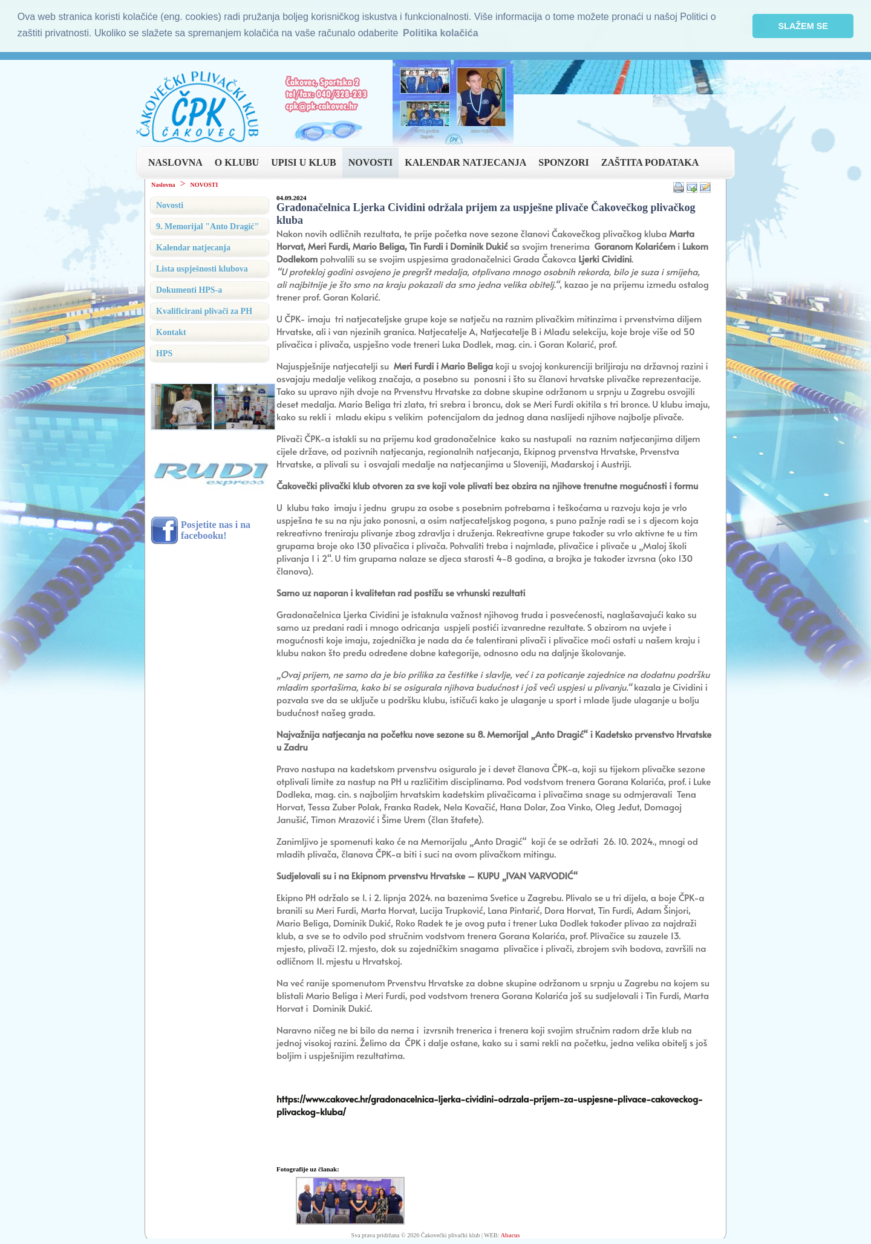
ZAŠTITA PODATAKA (650, 161)
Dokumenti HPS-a (189, 288)
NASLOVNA (175, 161)
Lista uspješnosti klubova (202, 267)
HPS (164, 352)
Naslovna (163, 183)
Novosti (169, 204)
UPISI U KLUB (303, 161)
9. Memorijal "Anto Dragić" (207, 225)
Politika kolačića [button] (440, 33)
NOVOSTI (370, 161)
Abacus (510, 1234)
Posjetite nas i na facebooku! (215, 528)
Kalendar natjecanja (193, 246)
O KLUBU (237, 161)
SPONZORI (563, 161)
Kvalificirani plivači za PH (204, 309)
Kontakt (171, 331)
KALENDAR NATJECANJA (465, 161)
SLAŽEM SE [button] (803, 26)
